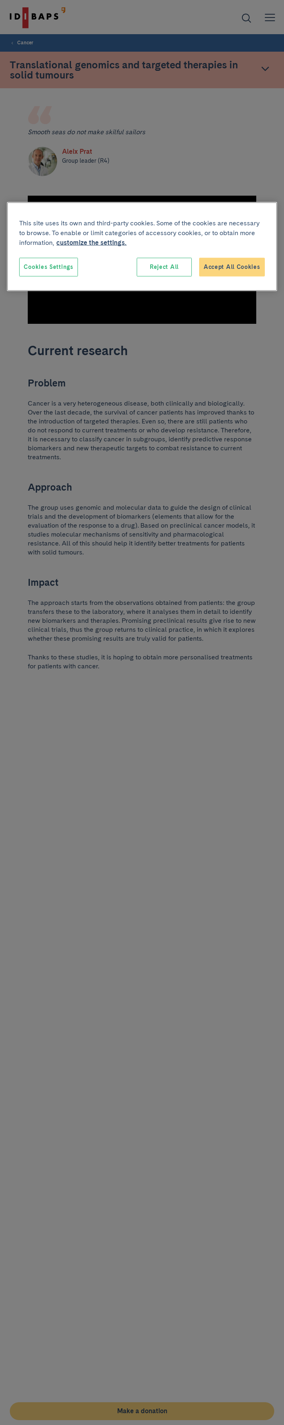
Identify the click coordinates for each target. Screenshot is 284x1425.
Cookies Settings (48, 267)
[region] (142, 246)
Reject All (164, 267)
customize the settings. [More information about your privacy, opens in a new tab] (91, 243)
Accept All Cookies (232, 267)
